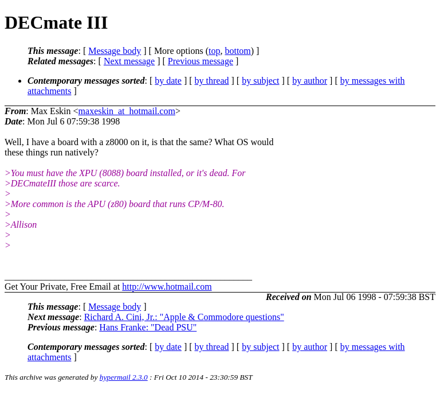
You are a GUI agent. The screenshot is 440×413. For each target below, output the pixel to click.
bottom (237, 51)
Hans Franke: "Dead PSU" (148, 327)
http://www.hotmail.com (166, 286)
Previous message (200, 61)
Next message (129, 61)
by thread (212, 80)
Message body (114, 51)
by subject (260, 80)
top (214, 51)
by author (309, 80)
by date (168, 80)
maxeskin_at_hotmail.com (126, 111)
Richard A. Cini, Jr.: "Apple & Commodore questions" (184, 317)
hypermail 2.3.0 (124, 377)
